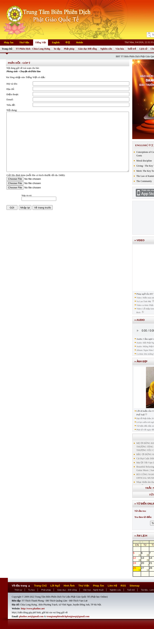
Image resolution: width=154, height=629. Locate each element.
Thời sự (18, 590)
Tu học (31, 590)
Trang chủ (7, 48)
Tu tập (57, 48)
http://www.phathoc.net (33, 608)
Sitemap (135, 585)
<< (140, 542)
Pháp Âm (8, 42)
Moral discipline (144, 160)
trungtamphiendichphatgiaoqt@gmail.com (68, 616)
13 (145, 558)
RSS (123, 585)
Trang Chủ (40, 585)
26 (137, 568)
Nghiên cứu (106, 48)
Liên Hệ (112, 585)
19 (137, 564)
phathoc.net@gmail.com (31, 616)
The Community (144, 181)
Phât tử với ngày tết (145, 429)
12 (137, 558)
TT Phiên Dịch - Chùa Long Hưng (33, 48)
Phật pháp (69, 48)
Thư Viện (24, 42)
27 (145, 568)
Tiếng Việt (40, 42)
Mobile (79, 42)
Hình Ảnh (69, 585)
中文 (67, 42)
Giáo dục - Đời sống (67, 590)
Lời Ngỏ (55, 585)
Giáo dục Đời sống (87, 48)
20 (145, 564)
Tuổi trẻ (132, 48)
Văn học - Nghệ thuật (93, 590)
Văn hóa (120, 48)
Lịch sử (143, 48)
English (56, 42)
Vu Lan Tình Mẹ (143, 301)
